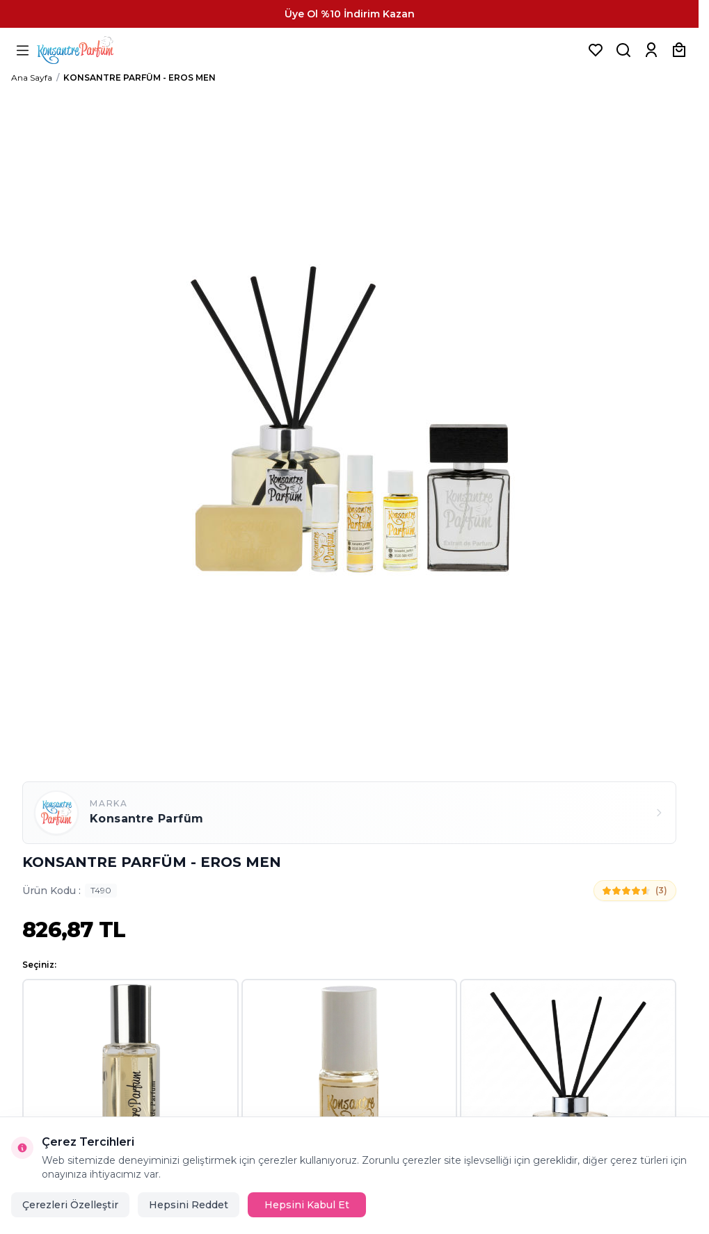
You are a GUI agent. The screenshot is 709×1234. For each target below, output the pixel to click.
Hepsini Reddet (188, 1205)
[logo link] (92, 50)
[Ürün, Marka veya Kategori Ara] (623, 50)
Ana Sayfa (31, 77)
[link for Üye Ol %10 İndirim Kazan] (349, 14)
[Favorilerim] (595, 50)
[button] (130, 1087)
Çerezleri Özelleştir (70, 1205)
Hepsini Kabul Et (306, 1205)
